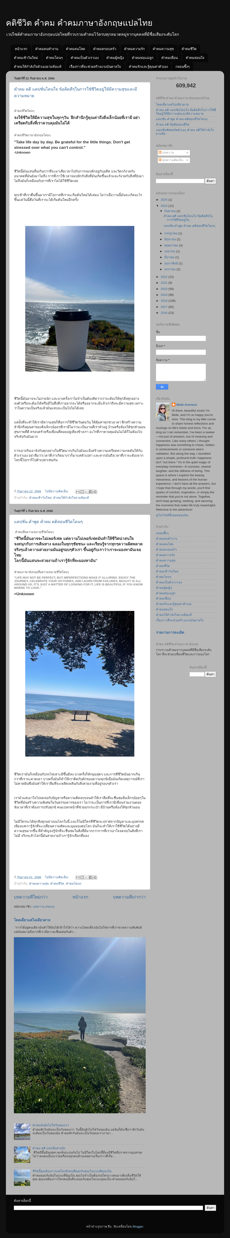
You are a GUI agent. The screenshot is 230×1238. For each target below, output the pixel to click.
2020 (164, 289)
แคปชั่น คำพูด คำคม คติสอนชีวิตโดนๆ (48, 521)
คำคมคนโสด (75, 49)
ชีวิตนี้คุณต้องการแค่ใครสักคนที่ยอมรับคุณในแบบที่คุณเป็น (72, 1171)
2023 (164, 206)
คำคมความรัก (134, 49)
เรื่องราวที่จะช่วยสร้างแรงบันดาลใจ (95, 66)
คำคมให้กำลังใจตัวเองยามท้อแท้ (37, 66)
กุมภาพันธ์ (171, 263)
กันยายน (170, 211)
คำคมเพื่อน (169, 58)
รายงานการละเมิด (170, 632)
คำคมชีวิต (189, 49)
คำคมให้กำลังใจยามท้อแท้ (71, 497)
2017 (164, 307)
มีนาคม (169, 257)
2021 (164, 282)
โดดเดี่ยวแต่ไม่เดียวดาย (32, 920)
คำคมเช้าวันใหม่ (26, 58)
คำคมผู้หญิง (115, 58)
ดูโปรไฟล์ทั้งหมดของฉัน (172, 515)
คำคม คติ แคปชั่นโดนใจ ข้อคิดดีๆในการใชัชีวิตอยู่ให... (188, 217)
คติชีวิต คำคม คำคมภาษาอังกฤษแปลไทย (79, 23)
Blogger (138, 1226)
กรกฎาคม (171, 233)
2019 (164, 294)
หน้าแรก (21, 49)
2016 (164, 312)
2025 (164, 199)
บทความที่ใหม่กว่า (31, 897)
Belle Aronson (186, 404)
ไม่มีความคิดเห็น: (57, 491)
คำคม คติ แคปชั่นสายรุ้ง (48, 1148)
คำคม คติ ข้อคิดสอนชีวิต (172, 124)
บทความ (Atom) (44, 906)
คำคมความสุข (163, 49)
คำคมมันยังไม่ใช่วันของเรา (50, 1125)
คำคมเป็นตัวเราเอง (85, 58)
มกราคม (170, 269)
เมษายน (170, 251)
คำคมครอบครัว (104, 49)
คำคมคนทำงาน (46, 49)
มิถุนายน (170, 239)
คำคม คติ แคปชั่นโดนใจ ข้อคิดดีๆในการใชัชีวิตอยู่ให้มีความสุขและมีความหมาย (186, 111)
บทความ (166, 152)
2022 (164, 276)
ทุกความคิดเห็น (171, 160)
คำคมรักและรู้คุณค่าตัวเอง (148, 66)
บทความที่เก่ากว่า (129, 897)
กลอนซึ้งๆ (182, 66)
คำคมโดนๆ (54, 58)
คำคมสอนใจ (195, 58)
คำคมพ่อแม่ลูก (142, 58)
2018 (164, 300)
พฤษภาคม (171, 245)
